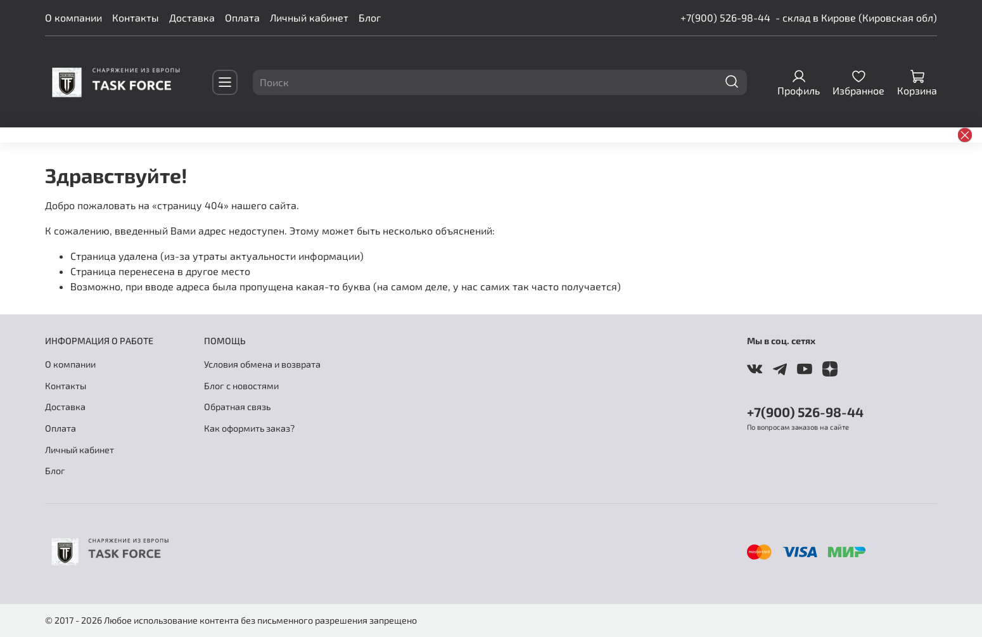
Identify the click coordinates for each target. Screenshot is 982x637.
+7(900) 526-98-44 (725, 17)
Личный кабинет (309, 17)
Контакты (135, 17)
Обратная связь (237, 406)
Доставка (192, 17)
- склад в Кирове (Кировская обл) (856, 17)
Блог (370, 17)
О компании (73, 17)
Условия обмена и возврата (262, 364)
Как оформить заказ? (249, 428)
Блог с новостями (241, 385)
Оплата (242, 17)
